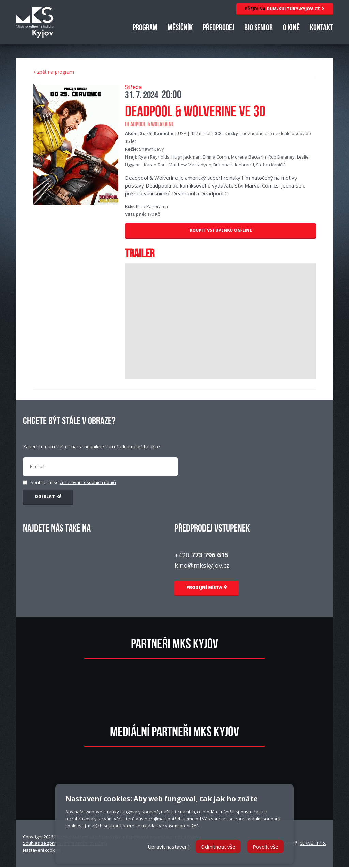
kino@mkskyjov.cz (201, 565)
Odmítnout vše (218, 846)
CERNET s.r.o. (313, 843)
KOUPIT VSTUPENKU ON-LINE (220, 230)
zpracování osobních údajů (88, 482)
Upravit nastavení (168, 846)
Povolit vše (265, 846)
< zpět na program (53, 72)
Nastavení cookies (42, 850)
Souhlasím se (73, 482)
